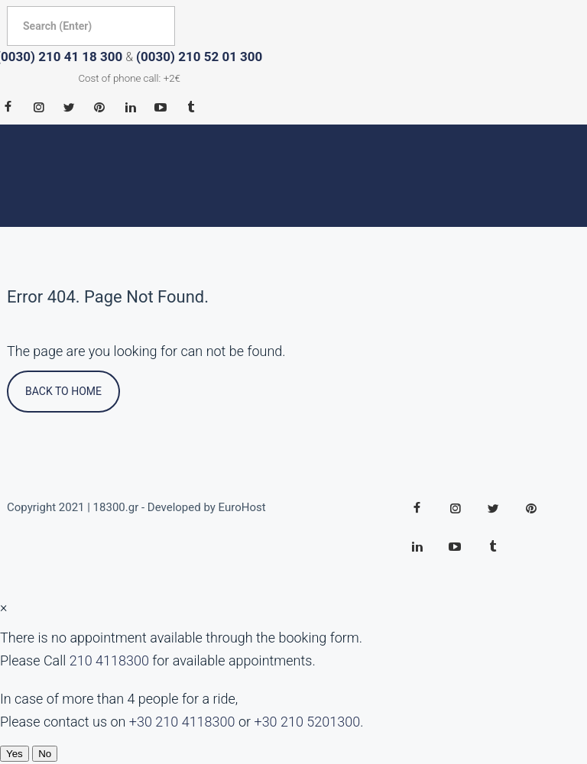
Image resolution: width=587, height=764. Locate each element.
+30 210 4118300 (182, 722)
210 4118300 (109, 660)
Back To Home (63, 391)
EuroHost (242, 507)
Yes (14, 753)
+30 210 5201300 (307, 722)
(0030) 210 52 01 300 (199, 56)
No (44, 753)
